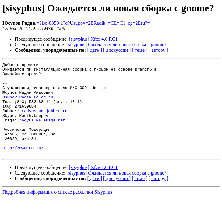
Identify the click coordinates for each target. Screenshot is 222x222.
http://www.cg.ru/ (23, 165)
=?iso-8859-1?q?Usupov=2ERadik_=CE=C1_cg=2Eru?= (93, 23)
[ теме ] (139, 50)
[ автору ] (158, 50)
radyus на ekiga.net (42, 132)
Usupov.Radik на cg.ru (27, 104)
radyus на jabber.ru (44, 121)
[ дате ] (94, 50)
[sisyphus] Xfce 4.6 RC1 (93, 39)
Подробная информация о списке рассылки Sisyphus (57, 210)
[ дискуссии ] (117, 50)
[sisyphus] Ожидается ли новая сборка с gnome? (117, 44)
